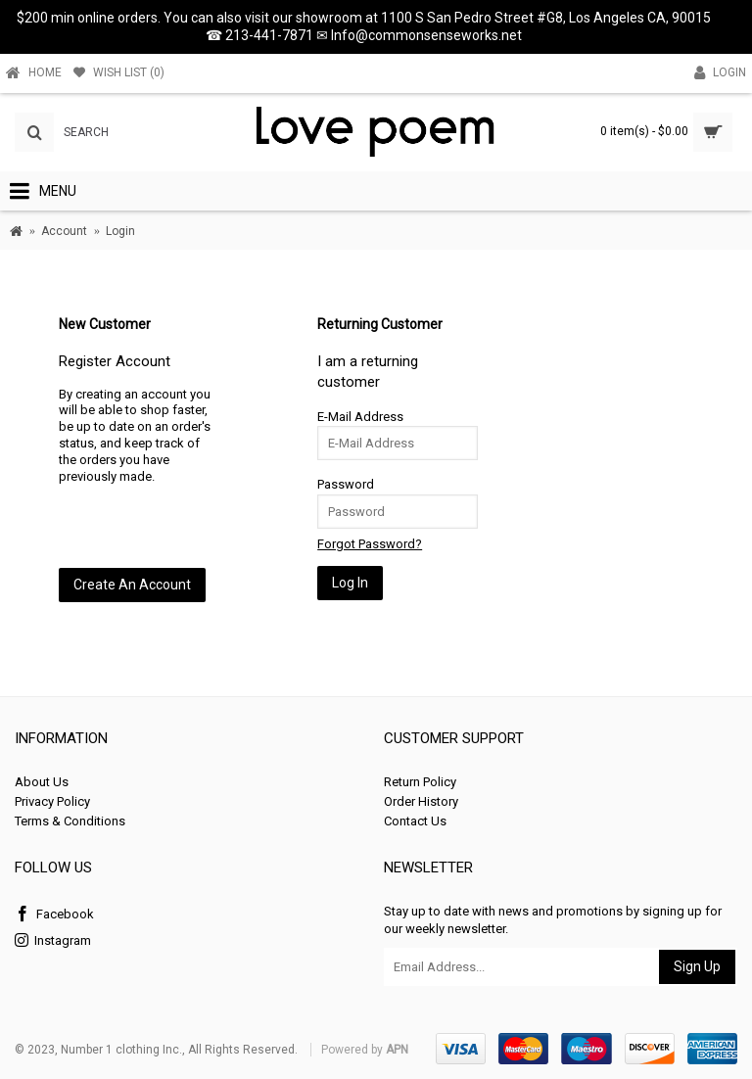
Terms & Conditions (70, 821)
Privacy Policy (52, 801)
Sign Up (697, 966)
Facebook (54, 915)
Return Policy (420, 781)
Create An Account (132, 584)
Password (345, 484)
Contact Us (415, 821)
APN (397, 1049)
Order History (421, 801)
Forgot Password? (369, 544)
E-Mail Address (360, 416)
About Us (42, 781)
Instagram (53, 941)
